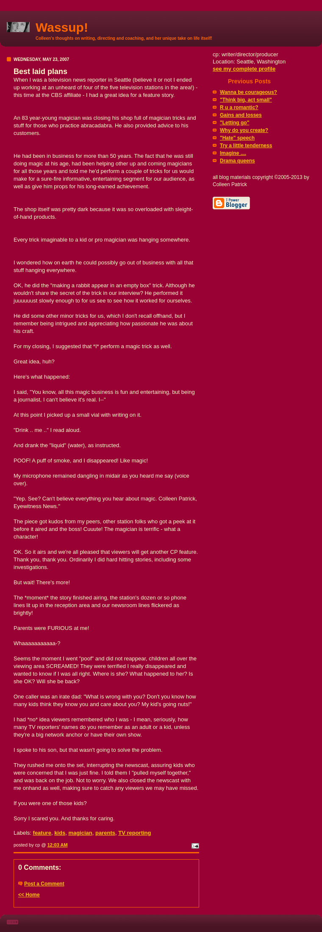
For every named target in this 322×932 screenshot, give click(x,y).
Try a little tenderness (246, 145)
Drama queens (237, 161)
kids (59, 833)
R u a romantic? (239, 107)
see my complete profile (244, 69)
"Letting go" (234, 123)
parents (105, 833)
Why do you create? (244, 130)
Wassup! (62, 27)
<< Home (29, 895)
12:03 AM (57, 844)
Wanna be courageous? (248, 92)
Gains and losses (241, 115)
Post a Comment (44, 884)
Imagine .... (233, 153)
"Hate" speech (237, 138)
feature (42, 833)
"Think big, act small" (246, 100)
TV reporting (134, 833)
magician (80, 833)
